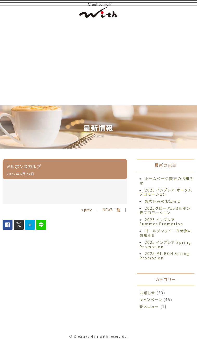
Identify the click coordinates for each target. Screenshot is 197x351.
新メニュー (149, 306)
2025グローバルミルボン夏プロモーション (164, 210)
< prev (86, 209)
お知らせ (147, 292)
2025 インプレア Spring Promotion (165, 244)
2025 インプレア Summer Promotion (161, 222)
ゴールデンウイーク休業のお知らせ (165, 233)
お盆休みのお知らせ (163, 201)
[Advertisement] (98, 61)
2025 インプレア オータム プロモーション (165, 192)
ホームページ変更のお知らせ (166, 181)
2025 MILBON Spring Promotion (164, 255)
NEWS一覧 (111, 209)
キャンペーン (150, 299)
